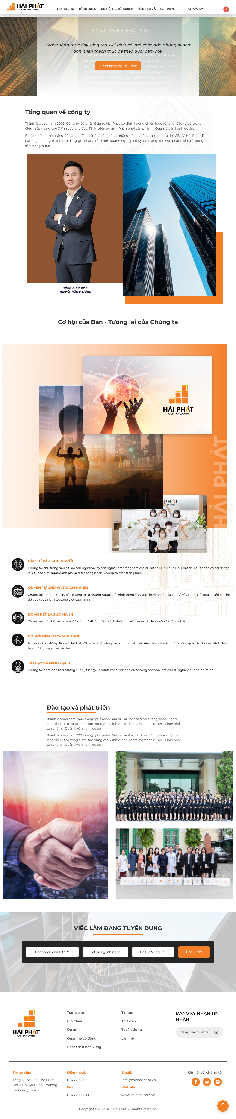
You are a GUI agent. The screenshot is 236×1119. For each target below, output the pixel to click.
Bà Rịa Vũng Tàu (153, 953)
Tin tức (127, 1013)
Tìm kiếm (194, 952)
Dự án (72, 1030)
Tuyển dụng (131, 1030)
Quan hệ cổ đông (82, 1039)
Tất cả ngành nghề (105, 953)
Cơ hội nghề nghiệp (117, 9)
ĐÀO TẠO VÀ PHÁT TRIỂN (156, 9)
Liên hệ (127, 1039)
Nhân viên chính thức (52, 953)
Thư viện (128, 1022)
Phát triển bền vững (84, 1048)
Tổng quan (87, 9)
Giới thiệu (75, 1022)
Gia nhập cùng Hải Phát (118, 66)
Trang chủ (65, 9)
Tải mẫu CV (191, 8)
